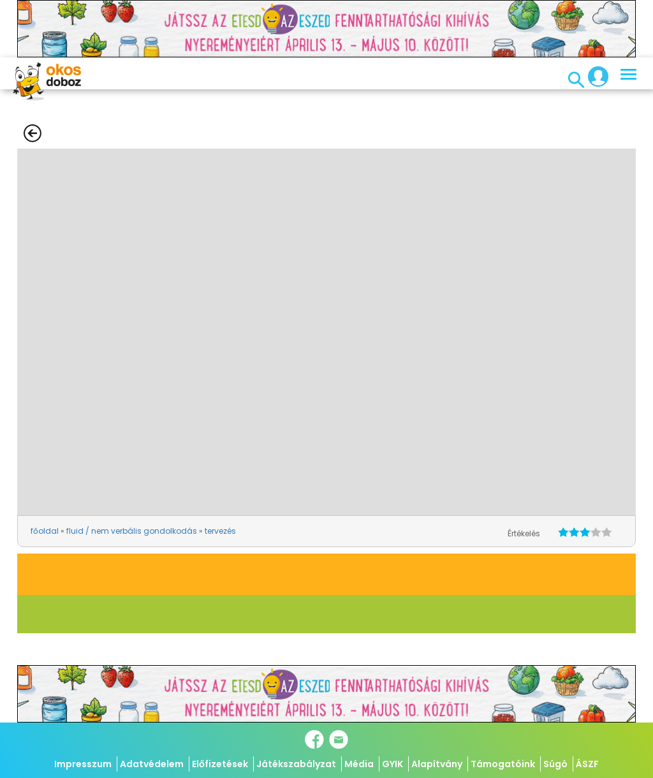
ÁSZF (587, 764)
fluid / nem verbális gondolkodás (131, 530)
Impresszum (83, 764)
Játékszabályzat (296, 764)
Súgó (555, 764)
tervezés (220, 530)
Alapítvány (436, 764)
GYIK (392, 764)
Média (359, 764)
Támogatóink (503, 764)
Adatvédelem (152, 764)
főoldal (45, 530)
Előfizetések (220, 764)
